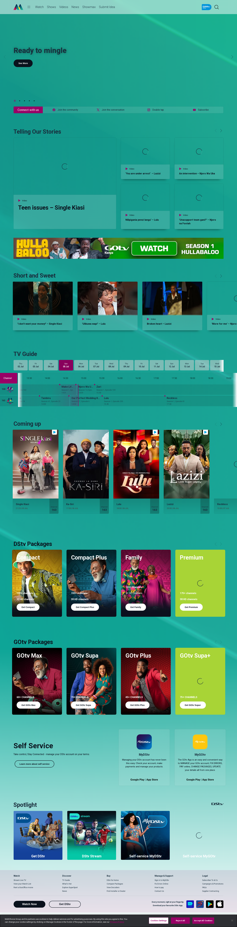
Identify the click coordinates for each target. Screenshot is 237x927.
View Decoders (113, 887)
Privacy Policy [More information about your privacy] (117, 922)
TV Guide (66, 880)
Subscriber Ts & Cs (210, 880)
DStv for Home (113, 880)
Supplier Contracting (210, 891)
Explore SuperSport (70, 887)
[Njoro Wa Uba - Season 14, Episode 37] (86, 389)
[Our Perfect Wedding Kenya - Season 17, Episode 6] (86, 401)
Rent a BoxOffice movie (23, 887)
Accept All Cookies (203, 920)
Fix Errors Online (161, 884)
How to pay (159, 887)
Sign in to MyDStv (162, 880)
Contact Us (159, 891)
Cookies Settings (159, 920)
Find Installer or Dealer (116, 891)
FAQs (204, 887)
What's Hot (66, 884)
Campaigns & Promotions (212, 884)
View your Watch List (22, 884)
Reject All (180, 920)
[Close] (232, 920)
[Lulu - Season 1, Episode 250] (133, 401)
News (64, 891)
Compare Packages (115, 884)
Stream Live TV (20, 880)
